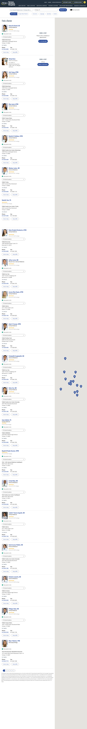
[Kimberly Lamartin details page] (5, 579)
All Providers (13, 13)
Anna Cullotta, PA (6, 420)
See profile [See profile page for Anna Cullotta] (15, 445)
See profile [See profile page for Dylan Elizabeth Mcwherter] (15, 254)
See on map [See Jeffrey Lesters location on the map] (6, 286)
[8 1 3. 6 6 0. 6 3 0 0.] (5, 159)
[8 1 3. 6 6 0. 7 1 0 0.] (5, 315)
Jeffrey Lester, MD (13, 260)
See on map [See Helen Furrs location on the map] (6, 414)
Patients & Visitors (53, 5)
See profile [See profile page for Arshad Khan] (15, 507)
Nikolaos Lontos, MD (14, 168)
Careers (49, 2)
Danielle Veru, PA (6, 200)
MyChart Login (67, 2)
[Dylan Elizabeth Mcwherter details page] (5, 233)
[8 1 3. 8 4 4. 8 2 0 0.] (5, 191)
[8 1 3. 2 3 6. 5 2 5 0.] (5, 504)
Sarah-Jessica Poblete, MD (16, 545)
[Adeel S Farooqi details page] (5, 326)
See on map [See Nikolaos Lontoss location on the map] (6, 194)
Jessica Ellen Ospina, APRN (16, 292)
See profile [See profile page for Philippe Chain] (15, 635)
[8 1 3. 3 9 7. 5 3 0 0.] (5, 216)
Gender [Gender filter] (55, 13)
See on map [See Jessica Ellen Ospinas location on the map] (6, 318)
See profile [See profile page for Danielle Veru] (15, 219)
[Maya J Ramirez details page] (5, 643)
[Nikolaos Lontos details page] (5, 170)
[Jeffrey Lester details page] (5, 262)
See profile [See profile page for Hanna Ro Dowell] (15, 52)
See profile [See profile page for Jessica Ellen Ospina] (15, 318)
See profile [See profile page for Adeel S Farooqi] (15, 350)
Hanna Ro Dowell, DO (14, 26)
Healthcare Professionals (66, 5)
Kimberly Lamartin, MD (15, 577)
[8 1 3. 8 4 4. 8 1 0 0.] (5, 127)
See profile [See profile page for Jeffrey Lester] (15, 286)
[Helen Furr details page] (5, 390)
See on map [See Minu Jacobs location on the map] (6, 130)
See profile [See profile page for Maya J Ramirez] (15, 664)
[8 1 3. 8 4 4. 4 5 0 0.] (5, 442)
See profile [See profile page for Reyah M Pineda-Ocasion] (15, 474)
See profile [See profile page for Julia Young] (15, 98)
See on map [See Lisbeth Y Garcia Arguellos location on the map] (6, 539)
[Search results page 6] (14, 671)
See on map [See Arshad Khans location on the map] (6, 507)
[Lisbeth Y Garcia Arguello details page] (5, 515)
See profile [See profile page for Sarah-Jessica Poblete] (15, 571)
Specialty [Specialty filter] (49, 13)
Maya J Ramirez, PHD (14, 641)
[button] (13, 37)
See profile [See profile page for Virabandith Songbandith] (15, 382)
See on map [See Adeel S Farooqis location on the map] (6, 350)
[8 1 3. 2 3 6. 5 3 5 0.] (5, 471)
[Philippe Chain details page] (5, 611)
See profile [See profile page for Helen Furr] (15, 414)
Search (63, 10)
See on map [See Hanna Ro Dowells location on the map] (6, 52)
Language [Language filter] (42, 13)
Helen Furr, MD (13, 388)
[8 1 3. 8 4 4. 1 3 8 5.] (5, 411)
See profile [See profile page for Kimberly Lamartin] (15, 603)
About (45, 2)
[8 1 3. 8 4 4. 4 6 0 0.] (5, 251)
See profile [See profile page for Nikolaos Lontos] (15, 194)
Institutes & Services (42, 5)
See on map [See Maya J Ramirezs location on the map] (6, 664)
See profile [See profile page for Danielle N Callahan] (15, 162)
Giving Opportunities (56, 2)
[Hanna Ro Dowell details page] (5, 28)
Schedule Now (78, 2)
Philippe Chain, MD (14, 609)
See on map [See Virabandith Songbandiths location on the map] (6, 382)
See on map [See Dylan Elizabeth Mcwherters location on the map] (6, 254)
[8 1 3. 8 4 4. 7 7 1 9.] (5, 661)
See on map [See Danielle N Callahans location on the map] (6, 162)
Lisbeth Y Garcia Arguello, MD (17, 513)
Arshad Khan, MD (13, 481)
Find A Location (31, 5)
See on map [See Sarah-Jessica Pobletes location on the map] (6, 571)
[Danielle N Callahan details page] (5, 138)
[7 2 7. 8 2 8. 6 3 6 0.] (5, 347)
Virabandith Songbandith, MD (16, 356)
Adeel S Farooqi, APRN (15, 324)
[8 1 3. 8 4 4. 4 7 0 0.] (5, 283)
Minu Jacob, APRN (13, 104)
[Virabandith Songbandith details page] (5, 358)
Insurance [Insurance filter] (35, 13)
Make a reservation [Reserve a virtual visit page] (43, 64)
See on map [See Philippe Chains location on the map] (6, 635)
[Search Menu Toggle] (85, 2)
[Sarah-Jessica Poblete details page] (5, 547)
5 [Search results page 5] (12, 670)
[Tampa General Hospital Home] (8, 4)
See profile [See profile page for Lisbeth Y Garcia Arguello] (15, 539)
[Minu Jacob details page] (5, 106)
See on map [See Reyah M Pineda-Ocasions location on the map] (6, 474)
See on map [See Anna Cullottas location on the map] (6, 445)
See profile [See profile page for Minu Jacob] (15, 130)
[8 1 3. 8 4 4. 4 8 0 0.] (5, 49)
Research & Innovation (80, 5)
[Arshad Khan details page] (5, 483)
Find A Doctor (22, 5)
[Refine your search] (21, 10)
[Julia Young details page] (5, 74)
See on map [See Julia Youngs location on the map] (6, 98)
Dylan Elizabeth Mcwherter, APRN (17, 230)
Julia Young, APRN (13, 72)
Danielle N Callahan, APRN (16, 136)
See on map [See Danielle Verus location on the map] (6, 219)
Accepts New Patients (23, 13)
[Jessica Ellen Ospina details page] (5, 294)
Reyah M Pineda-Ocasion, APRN (10, 451)
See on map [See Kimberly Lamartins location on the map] (6, 603)
